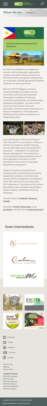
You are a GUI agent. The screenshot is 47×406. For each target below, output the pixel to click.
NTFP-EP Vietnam (9, 389)
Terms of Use (8, 364)
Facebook (11, 337)
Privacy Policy (8, 369)
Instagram (11, 347)
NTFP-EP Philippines (10, 386)
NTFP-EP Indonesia (10, 381)
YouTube (12, 353)
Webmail (6, 367)
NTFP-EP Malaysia (10, 384)
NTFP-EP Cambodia (10, 376)
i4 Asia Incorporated (23, 403)
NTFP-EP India (8, 379)
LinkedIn (10, 358)
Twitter (10, 342)
